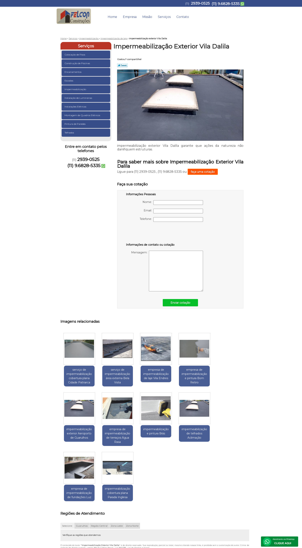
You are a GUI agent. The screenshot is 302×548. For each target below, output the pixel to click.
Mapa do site (235, 505)
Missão (147, 17)
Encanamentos (73, 71)
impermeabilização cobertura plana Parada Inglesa (229, 433)
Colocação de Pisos (75, 54)
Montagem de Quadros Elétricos (83, 115)
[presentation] (150, 233)
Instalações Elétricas (76, 106)
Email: (173, 211)
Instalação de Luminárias (79, 97)
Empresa (130, 17)
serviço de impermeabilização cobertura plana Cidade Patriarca (78, 376)
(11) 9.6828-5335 (226, 4)
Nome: (173, 202)
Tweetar (122, 65)
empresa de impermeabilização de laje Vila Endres (154, 374)
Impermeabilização (76, 89)
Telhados (70, 132)
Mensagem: (167, 271)
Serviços (164, 17)
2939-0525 (200, 3)
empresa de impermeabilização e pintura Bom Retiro (191, 376)
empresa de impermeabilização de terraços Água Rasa (78, 435)
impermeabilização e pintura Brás (116, 431)
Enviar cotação (180, 302)
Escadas (69, 80)
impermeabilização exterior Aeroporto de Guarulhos (229, 374)
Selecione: (67, 470)
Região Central (99, 470)
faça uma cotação (203, 171)
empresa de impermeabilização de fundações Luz (191, 433)
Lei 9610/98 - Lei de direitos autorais (132, 492)
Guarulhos (82, 470)
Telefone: (171, 219)
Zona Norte (132, 470)
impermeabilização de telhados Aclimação (154, 433)
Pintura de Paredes (75, 123)
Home (112, 17)
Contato (182, 17)
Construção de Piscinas (78, 63)
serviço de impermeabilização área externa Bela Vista (116, 376)
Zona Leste (117, 470)
